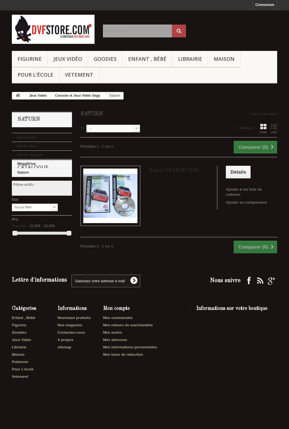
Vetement (79, 74)
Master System (30, 155)
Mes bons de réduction (123, 371)
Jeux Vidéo (67, 58)
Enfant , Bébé (147, 58)
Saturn (23, 172)
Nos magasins (70, 342)
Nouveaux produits (74, 334)
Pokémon (20, 378)
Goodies (105, 58)
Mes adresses (115, 356)
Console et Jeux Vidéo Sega (77, 96)
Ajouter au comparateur (246, 202)
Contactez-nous (71, 349)
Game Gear (27, 146)
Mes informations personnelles (130, 364)
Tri (82, 128)
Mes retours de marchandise (128, 342)
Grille (263, 129)
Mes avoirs (112, 349)
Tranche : (20, 253)
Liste (273, 129)
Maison (224, 58)
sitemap (64, 364)
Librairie (190, 58)
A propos (66, 356)
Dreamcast (26, 137)
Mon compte (116, 325)
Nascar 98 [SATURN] (173, 170)
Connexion (264, 5)
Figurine (29, 58)
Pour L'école (35, 74)
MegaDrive (26, 163)
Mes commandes (118, 334)
